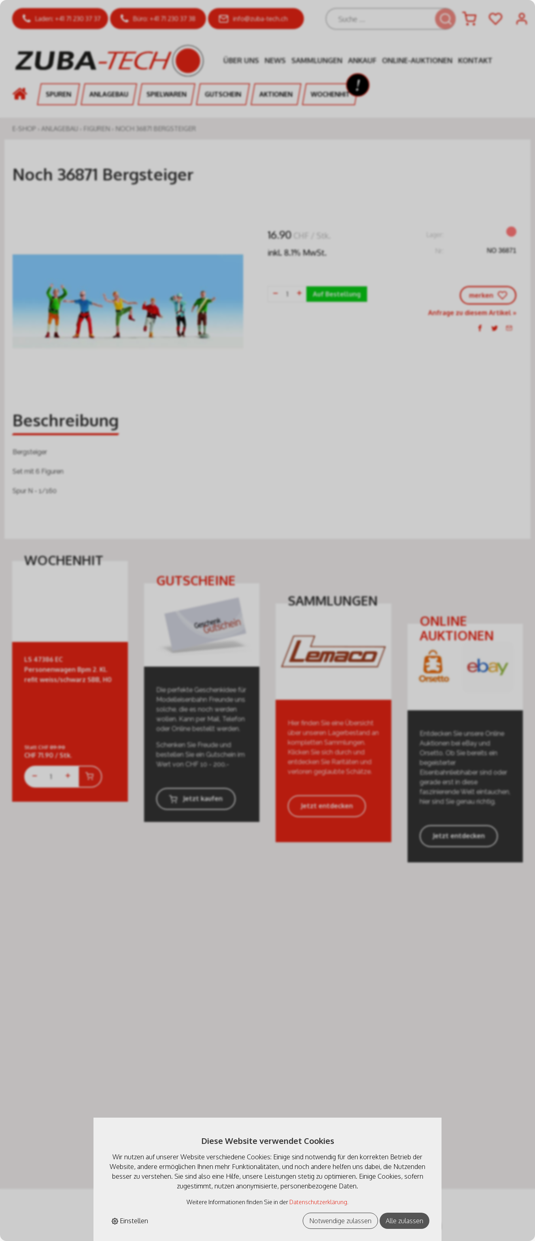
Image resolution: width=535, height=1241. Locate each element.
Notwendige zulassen (340, 1221)
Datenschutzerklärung (318, 1201)
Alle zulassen (404, 1221)
